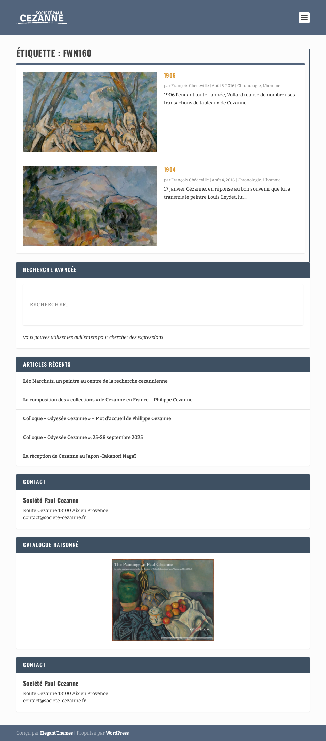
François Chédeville (190, 85)
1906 (170, 75)
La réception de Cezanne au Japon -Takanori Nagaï (79, 456)
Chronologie (249, 85)
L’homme (271, 85)
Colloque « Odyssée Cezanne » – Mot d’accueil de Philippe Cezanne (97, 419)
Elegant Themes (56, 733)
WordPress (117, 733)
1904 (170, 169)
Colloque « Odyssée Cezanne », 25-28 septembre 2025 (83, 437)
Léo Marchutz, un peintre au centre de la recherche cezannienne (95, 381)
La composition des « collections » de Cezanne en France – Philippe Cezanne (108, 400)
